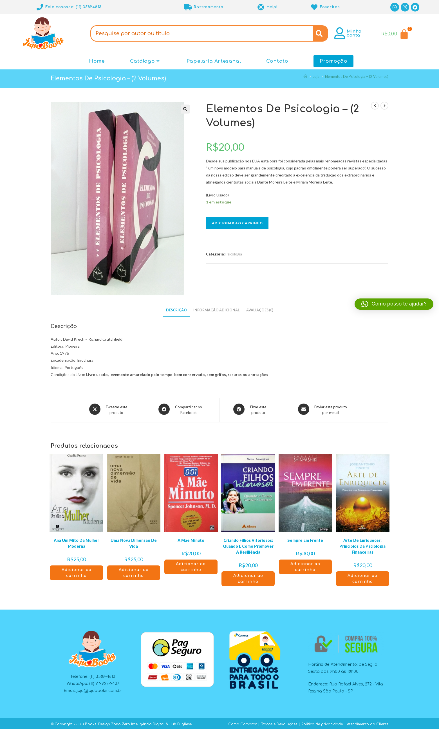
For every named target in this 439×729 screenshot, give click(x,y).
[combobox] (201, 33)
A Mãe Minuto (191, 538)
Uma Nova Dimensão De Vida (134, 541)
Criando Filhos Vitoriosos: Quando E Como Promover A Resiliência (248, 544)
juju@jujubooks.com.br (99, 689)
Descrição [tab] (176, 310)
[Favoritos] (314, 7)
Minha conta (354, 33)
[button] (185, 109)
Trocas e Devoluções (279, 723)
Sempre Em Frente (305, 538)
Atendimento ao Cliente (367, 723)
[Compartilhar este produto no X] (109, 409)
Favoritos (330, 7)
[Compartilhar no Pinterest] (251, 409)
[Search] (320, 33)
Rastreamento (208, 7)
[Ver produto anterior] (375, 106)
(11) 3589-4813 (102, 675)
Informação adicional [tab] (216, 310)
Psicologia (233, 254)
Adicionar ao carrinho (237, 223)
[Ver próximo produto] (384, 106)
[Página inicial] (305, 76)
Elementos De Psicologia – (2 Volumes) (356, 76)
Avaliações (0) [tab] (259, 310)
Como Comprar (242, 723)
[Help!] (261, 7)
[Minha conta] (340, 33)
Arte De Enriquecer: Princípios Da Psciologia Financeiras (362, 544)
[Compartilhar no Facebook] (181, 409)
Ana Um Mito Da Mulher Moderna (76, 541)
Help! (272, 7)
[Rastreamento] (188, 7)
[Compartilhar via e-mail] (323, 409)
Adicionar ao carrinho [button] (76, 571)
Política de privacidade (322, 723)
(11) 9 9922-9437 (104, 682)
